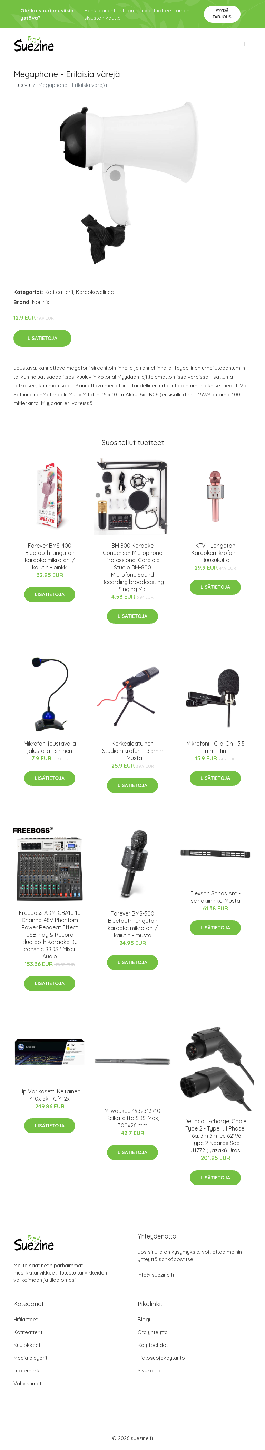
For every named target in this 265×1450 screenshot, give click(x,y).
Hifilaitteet (25, 1319)
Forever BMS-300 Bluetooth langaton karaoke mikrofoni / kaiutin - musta (133, 924)
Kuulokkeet (26, 1345)
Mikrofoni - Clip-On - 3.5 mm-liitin (215, 747)
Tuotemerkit (27, 1370)
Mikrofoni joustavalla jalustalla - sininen (50, 747)
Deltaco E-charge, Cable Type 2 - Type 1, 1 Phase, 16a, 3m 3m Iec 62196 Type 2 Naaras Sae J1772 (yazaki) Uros (215, 1136)
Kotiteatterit (59, 292)
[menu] (246, 44)
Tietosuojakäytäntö (161, 1357)
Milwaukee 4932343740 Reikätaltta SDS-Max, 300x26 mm (132, 1118)
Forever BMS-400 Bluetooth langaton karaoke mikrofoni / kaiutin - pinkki (50, 556)
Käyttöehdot (153, 1345)
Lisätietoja (42, 338)
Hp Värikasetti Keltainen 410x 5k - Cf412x (49, 1095)
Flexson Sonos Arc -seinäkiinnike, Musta (215, 897)
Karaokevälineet (96, 292)
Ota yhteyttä (153, 1332)
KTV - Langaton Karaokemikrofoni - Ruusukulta (215, 553)
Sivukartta (150, 1370)
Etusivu (21, 85)
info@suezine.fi (156, 1274)
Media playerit (30, 1357)
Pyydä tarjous (222, 13)
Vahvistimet (27, 1383)
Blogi (144, 1319)
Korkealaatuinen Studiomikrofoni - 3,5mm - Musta (132, 751)
